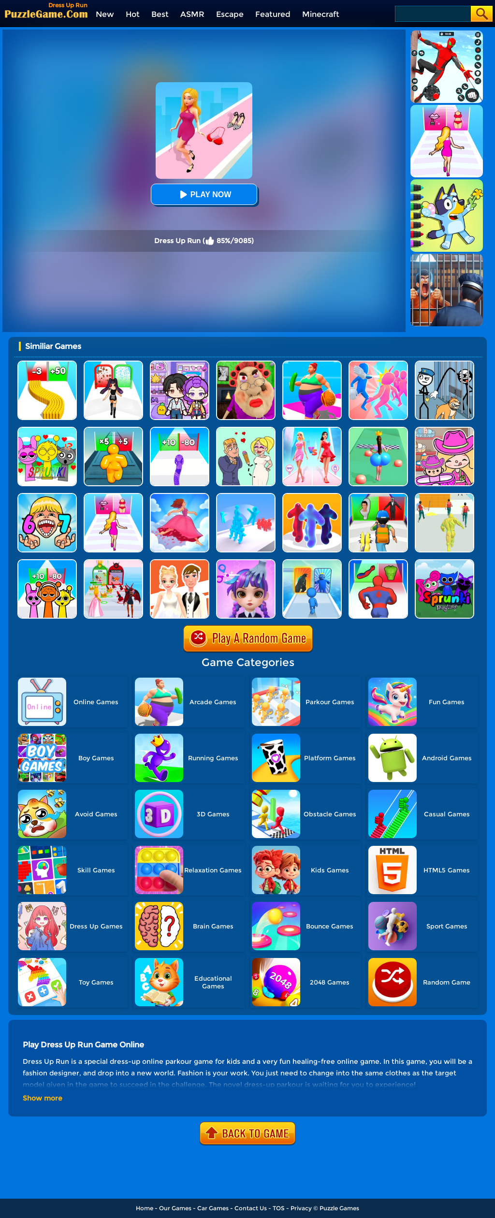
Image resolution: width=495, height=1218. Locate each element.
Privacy (301, 1208)
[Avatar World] (444, 430)
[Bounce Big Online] (378, 430)
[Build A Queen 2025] (113, 364)
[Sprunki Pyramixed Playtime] (444, 562)
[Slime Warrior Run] (444, 496)
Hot (133, 14)
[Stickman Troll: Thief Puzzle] (444, 364)
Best (160, 14)
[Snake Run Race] (179, 430)
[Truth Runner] (113, 496)
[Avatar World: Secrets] (179, 364)
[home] (46, 13)
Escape (230, 14)
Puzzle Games (339, 1208)
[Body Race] (312, 364)
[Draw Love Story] (246, 430)
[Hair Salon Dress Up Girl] (246, 562)
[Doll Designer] (179, 562)
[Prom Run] (113, 562)
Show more (42, 1098)
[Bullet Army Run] (47, 364)
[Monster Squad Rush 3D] (378, 496)
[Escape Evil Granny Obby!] (246, 364)
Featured (273, 14)
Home (144, 1208)
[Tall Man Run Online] (113, 430)
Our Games (175, 1208)
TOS (279, 1208)
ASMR (192, 14)
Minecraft (320, 14)
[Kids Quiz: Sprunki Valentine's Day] (47, 430)
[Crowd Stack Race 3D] (246, 496)
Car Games (213, 1208)
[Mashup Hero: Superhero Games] (378, 562)
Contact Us (250, 1208)
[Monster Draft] (312, 562)
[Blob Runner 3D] (312, 496)
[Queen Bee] (312, 430)
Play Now (204, 194)
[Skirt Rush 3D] (179, 496)
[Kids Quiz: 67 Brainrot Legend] (47, 496)
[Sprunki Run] (47, 562)
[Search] (432, 14)
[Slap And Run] (378, 364)
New (105, 14)
